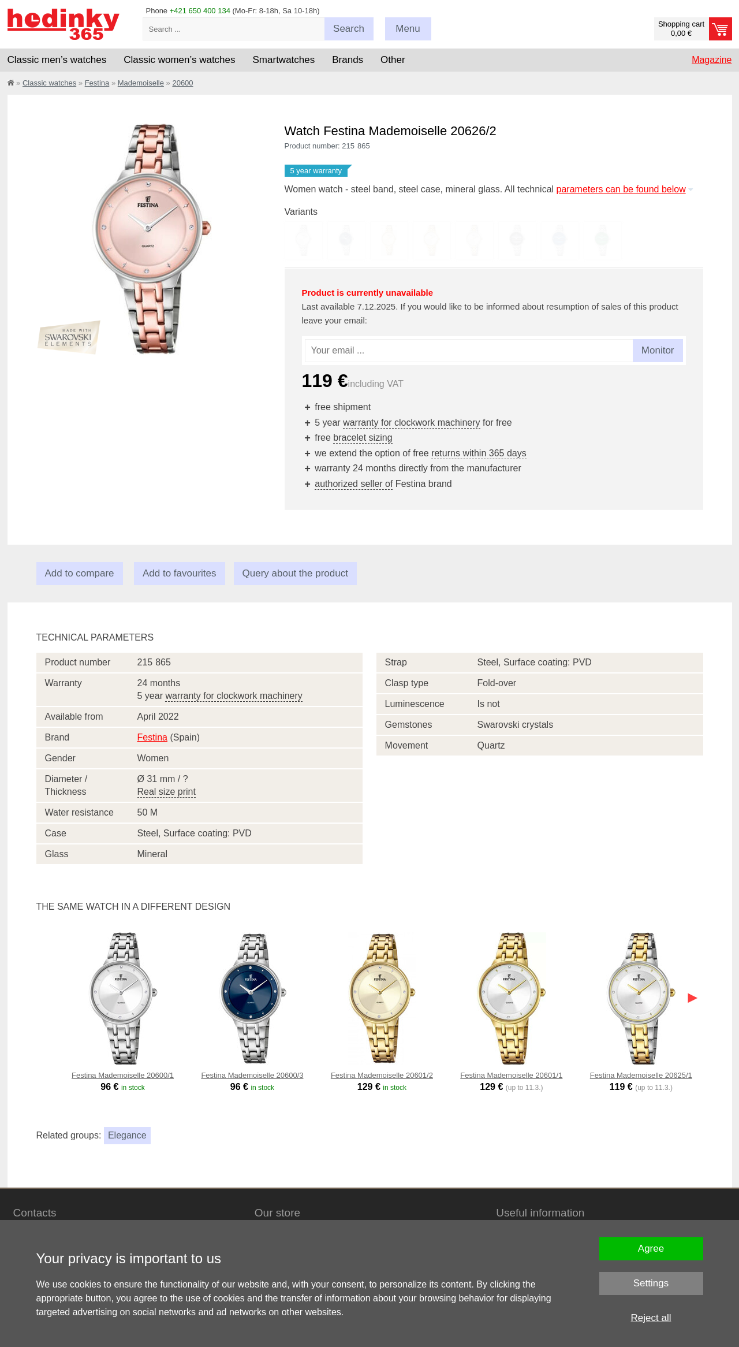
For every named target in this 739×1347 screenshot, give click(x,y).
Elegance (127, 1135)
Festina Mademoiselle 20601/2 (382, 1075)
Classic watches (49, 83)
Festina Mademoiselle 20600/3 (252, 1075)
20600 (182, 83)
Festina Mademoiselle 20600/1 (123, 1075)
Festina (97, 83)
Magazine (711, 60)
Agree (651, 1248)
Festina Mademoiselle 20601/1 (511, 1075)
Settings (651, 1283)
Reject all (651, 1317)
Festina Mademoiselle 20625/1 (641, 1075)
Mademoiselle (141, 83)
